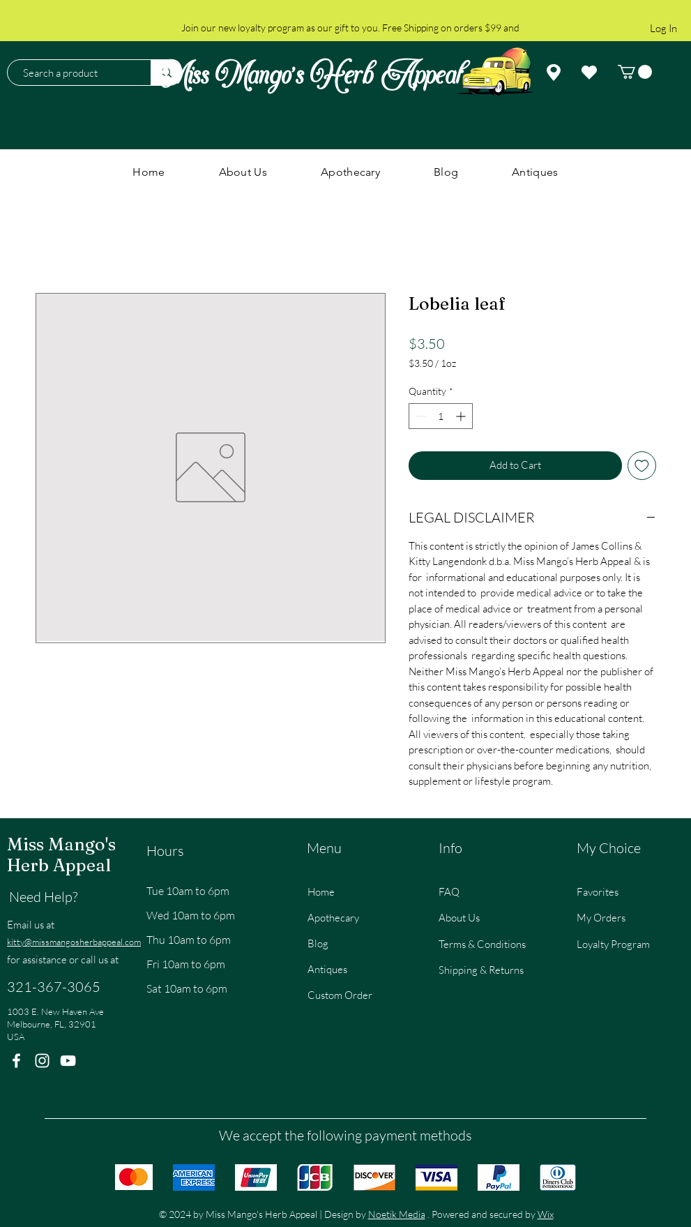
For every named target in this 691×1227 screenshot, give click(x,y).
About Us (459, 917)
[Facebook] (16, 1060)
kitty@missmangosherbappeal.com (74, 941)
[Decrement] (419, 416)
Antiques (327, 969)
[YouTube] (68, 1060)
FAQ (449, 891)
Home (321, 891)
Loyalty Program (613, 944)
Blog (317, 943)
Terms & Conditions (482, 944)
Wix (546, 1214)
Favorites (597, 891)
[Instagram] (42, 1060)
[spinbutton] (440, 416)
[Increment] (462, 416)
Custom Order (339, 995)
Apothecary (333, 917)
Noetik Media (396, 1214)
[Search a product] (72, 73)
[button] (635, 72)
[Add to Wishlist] (642, 465)
